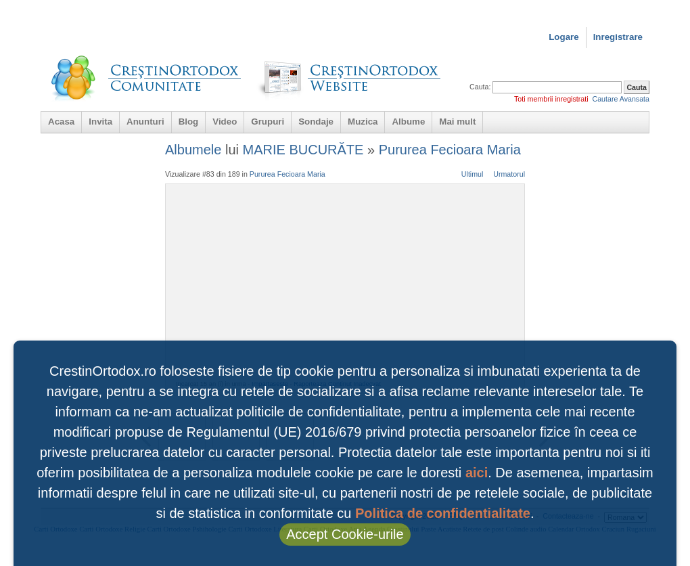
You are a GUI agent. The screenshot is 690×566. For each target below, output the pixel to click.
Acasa (61, 121)
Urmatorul (509, 174)
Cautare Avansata (620, 99)
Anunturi (145, 121)
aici (476, 472)
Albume (408, 121)
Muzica (362, 121)
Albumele (193, 149)
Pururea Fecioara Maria (450, 149)
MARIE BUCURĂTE (303, 149)
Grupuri (267, 121)
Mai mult (457, 121)
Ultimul (472, 174)
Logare (563, 37)
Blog (189, 121)
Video (224, 121)
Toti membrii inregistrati (551, 99)
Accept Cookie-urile (344, 534)
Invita (100, 121)
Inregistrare (618, 37)
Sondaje (316, 121)
